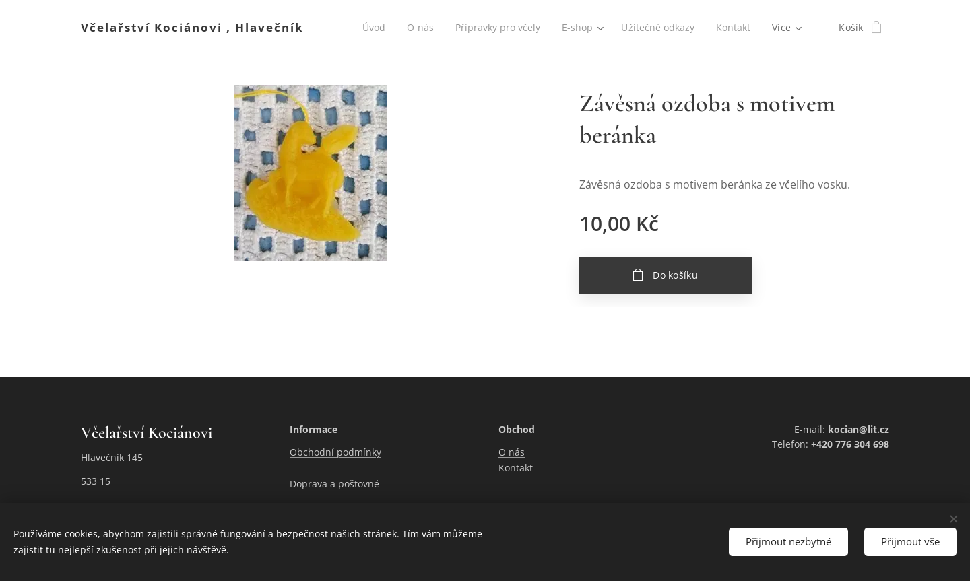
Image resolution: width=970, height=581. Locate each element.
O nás (511, 452)
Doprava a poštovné (334, 483)
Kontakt (515, 467)
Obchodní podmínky (335, 452)
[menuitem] (368, 27)
